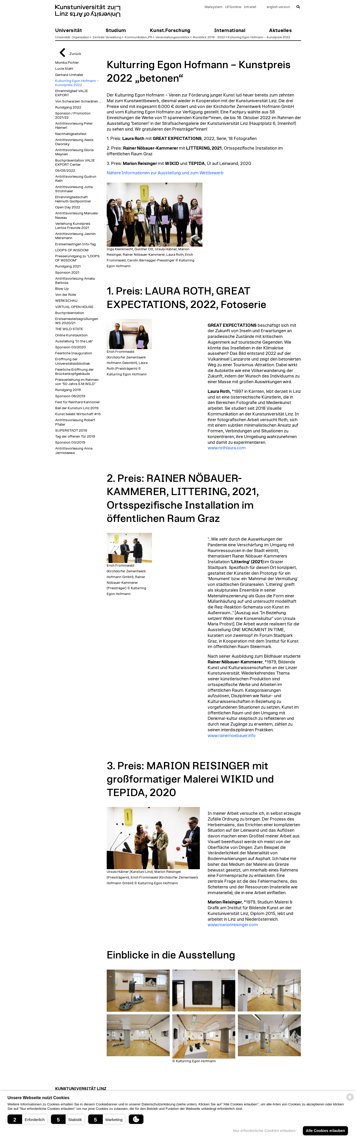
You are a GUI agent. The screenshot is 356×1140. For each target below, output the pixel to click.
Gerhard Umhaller (69, 75)
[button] (27, 1119)
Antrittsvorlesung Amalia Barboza (75, 281)
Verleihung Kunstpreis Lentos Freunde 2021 (72, 226)
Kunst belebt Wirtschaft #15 (78, 414)
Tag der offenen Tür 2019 (75, 436)
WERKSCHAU (66, 301)
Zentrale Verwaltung (107, 37)
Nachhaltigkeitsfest (70, 134)
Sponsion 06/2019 (70, 396)
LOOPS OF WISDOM (71, 250)
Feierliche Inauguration (73, 353)
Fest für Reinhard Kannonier (77, 402)
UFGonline (233, 7)
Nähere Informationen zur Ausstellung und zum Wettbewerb (165, 173)
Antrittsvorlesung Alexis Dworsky (74, 142)
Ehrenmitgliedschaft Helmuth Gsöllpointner (73, 199)
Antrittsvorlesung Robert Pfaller (75, 422)
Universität (62, 37)
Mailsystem (213, 7)
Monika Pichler (67, 63)
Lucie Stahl (64, 69)
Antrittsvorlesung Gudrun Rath (75, 179)
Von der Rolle (65, 295)
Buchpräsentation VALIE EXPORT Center (75, 162)
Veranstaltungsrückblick (172, 37)
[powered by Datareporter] (350, 1100)
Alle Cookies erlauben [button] (325, 1131)
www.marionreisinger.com (233, 925)
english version (278, 7)
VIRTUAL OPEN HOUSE (74, 307)
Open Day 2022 (67, 207)
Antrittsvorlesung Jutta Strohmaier (74, 189)
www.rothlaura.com (227, 448)
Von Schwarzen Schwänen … (78, 101)
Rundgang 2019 (68, 390)
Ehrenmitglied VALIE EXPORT (71, 93)
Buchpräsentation (69, 313)
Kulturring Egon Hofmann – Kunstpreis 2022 (259, 37)
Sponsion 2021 (67, 272)
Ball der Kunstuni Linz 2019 (76, 408)
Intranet (250, 7)
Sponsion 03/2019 (70, 442)
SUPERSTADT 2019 (71, 430)
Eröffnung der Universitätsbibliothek (72, 361)
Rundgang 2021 (68, 266)
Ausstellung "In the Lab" (74, 341)
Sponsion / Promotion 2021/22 (73, 115)
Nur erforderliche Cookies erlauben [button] (264, 1131)
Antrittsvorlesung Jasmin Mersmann (75, 236)
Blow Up (62, 289)
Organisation (80, 37)
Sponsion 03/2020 (70, 347)
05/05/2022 (65, 170)
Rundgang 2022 (68, 107)
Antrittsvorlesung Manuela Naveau (76, 215)
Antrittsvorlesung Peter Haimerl (74, 126)
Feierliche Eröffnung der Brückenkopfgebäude (74, 372)
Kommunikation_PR (138, 37)
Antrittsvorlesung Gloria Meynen (74, 152)
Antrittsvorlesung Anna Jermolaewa (73, 450)
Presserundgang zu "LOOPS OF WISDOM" (77, 258)
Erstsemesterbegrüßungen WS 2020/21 (76, 321)
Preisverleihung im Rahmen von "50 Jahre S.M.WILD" (77, 382)
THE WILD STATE (69, 329)
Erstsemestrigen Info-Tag (75, 244)
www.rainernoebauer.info (232, 736)
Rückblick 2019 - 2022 (209, 37)
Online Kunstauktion (71, 335)
